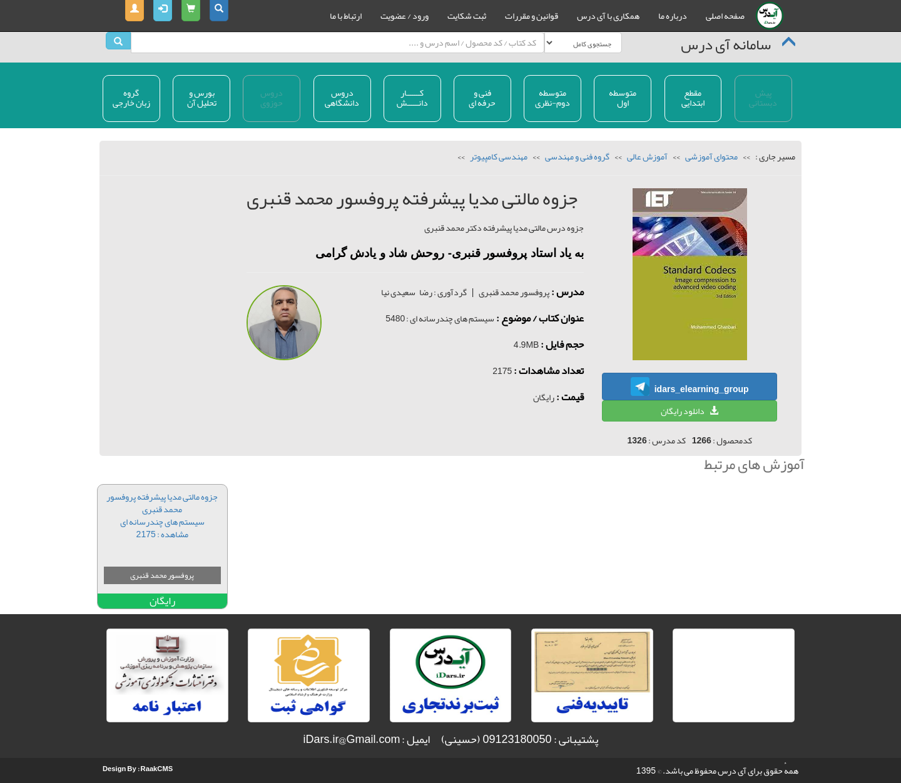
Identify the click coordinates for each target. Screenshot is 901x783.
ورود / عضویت (404, 15)
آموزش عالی (647, 156)
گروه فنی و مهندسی (576, 156)
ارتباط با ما (346, 15)
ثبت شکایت (466, 15)
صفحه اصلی (725, 15)
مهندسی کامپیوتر (498, 156)
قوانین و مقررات (531, 15)
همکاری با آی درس (608, 15)
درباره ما (672, 15)
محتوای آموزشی (711, 156)
